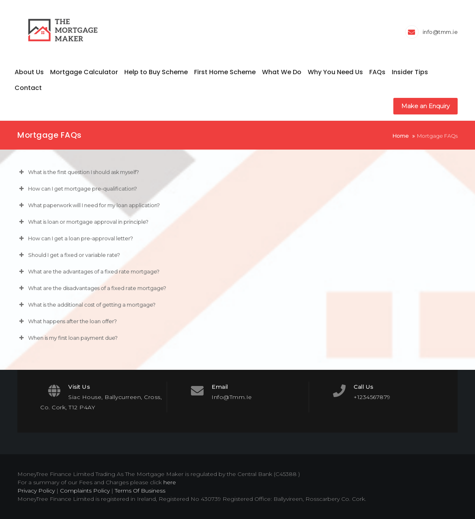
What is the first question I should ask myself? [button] (78, 172)
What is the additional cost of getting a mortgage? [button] (86, 305)
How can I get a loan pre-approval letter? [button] (75, 238)
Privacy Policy (36, 490)
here (169, 482)
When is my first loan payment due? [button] (67, 338)
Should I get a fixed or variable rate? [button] (68, 255)
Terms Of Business (140, 490)
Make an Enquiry (425, 106)
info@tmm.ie (440, 32)
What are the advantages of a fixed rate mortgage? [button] (88, 271)
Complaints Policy (85, 490)
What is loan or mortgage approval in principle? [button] (82, 222)
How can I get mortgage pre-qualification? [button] (77, 189)
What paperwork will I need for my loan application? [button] (88, 205)
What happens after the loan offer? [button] (67, 321)
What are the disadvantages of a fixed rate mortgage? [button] (91, 288)
